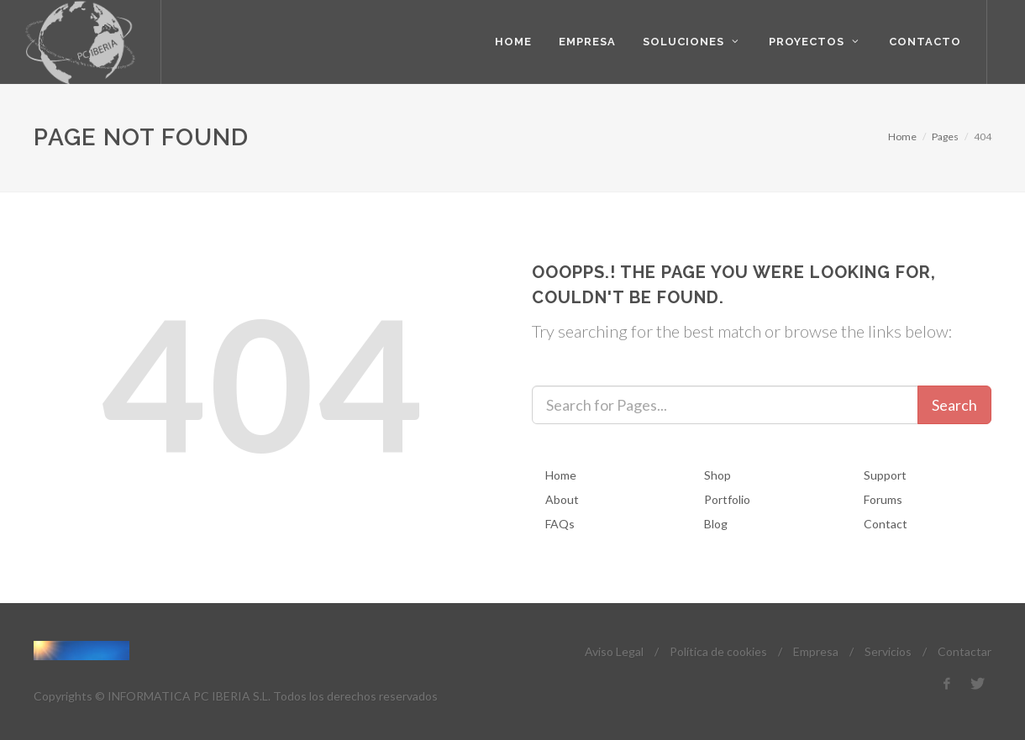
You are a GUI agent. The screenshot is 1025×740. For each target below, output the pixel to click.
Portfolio (727, 499)
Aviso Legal (614, 651)
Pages (945, 136)
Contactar (964, 651)
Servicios (888, 651)
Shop (717, 475)
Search (954, 405)
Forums (883, 499)
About (562, 499)
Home (902, 136)
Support (885, 475)
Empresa (815, 651)
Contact (885, 524)
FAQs (560, 524)
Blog (716, 524)
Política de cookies (718, 651)
